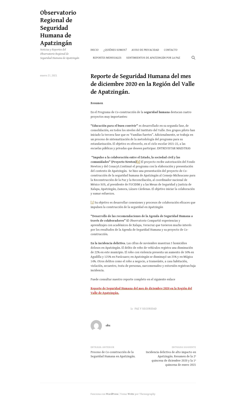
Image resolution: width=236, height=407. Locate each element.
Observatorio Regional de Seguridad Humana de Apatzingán (58, 28)
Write (131, 394)
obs (108, 325)
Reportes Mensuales (107, 57)
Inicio (94, 50)
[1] (92, 202)
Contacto (170, 50)
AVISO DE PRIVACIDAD (145, 50)
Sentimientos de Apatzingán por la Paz (153, 57)
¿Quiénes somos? (115, 50)
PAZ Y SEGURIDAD (146, 308)
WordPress (112, 394)
